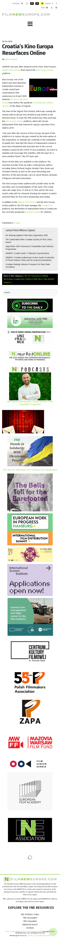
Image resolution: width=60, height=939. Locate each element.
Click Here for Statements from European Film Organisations (30, 470)
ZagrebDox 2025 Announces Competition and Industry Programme (30, 247)
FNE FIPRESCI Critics (30, 914)
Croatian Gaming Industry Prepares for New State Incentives (28, 265)
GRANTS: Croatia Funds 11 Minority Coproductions (27, 253)
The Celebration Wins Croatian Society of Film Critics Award (29, 240)
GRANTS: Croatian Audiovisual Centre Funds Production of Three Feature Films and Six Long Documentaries (30, 258)
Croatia (17, 223)
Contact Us (29, 931)
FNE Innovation (30, 921)
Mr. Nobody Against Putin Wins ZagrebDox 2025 (27, 235)
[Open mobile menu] (30, 24)
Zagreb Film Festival (11, 70)
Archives (30, 928)
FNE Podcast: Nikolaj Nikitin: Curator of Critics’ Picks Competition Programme (30, 402)
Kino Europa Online (44, 70)
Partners (20, 931)
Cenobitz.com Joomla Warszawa (38, 935)
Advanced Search (30, 924)
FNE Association (30, 918)
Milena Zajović (11, 59)
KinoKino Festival (32, 212)
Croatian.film (47, 205)
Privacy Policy (11, 931)
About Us (37, 931)
